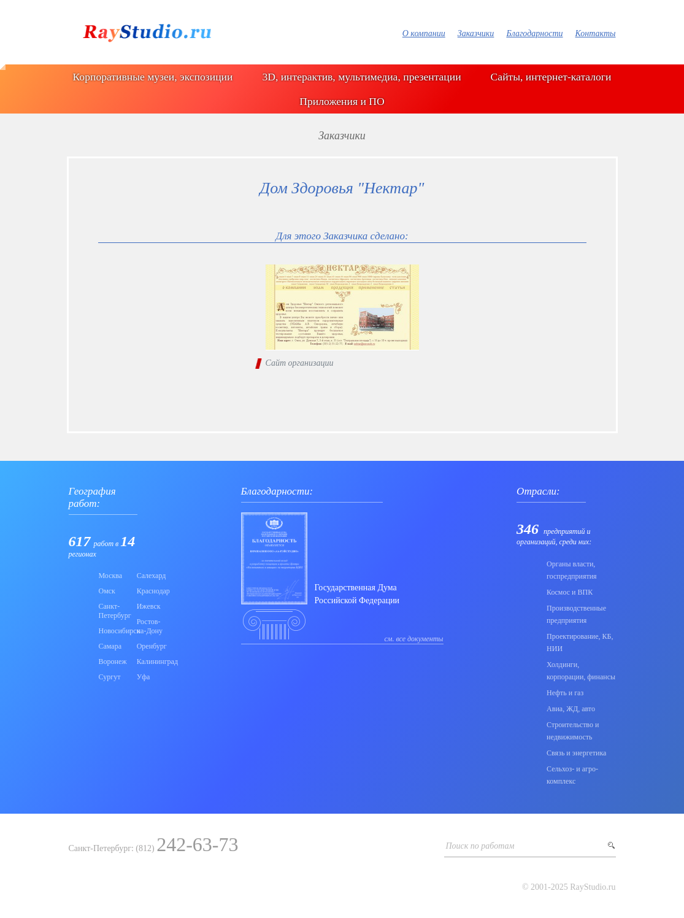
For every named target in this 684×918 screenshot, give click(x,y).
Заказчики (476, 33)
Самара (110, 646)
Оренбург (152, 646)
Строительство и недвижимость (573, 730)
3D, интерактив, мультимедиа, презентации (361, 77)
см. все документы (414, 638)
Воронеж (113, 661)
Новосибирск (114, 631)
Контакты (595, 33)
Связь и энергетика (576, 753)
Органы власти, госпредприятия (572, 570)
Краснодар (152, 591)
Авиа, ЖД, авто (571, 708)
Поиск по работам (480, 845)
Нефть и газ (565, 692)
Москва (111, 575)
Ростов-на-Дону (150, 626)
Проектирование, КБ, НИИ (580, 642)
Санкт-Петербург (114, 611)
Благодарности (534, 33)
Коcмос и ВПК (570, 592)
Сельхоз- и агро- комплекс (572, 775)
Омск (107, 591)
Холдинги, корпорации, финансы (581, 670)
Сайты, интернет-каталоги (551, 77)
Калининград (152, 661)
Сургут (110, 677)
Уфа (143, 677)
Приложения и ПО (341, 101)
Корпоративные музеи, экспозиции (153, 77)
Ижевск (149, 606)
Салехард (151, 575)
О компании (423, 33)
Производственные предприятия (576, 614)
